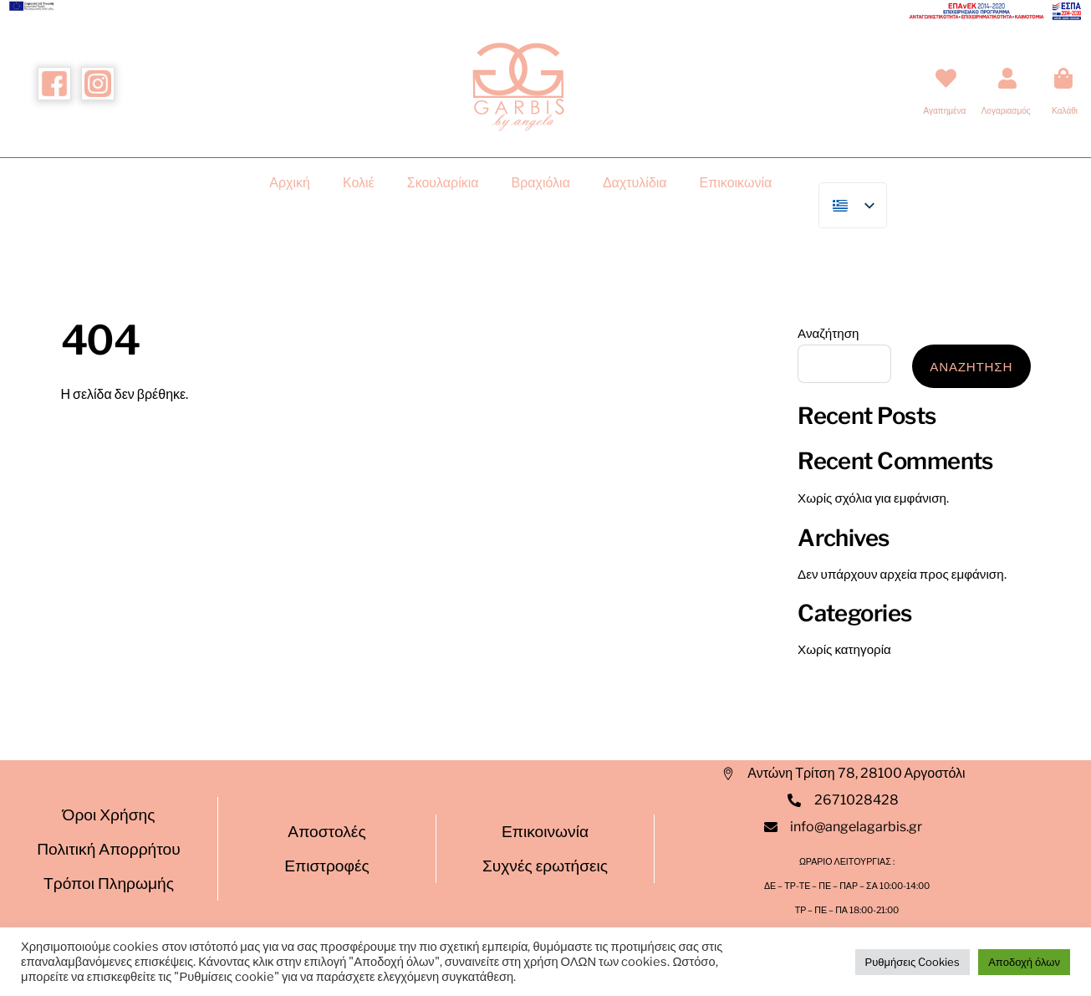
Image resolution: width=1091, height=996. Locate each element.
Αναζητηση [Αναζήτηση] (971, 367)
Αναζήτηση (828, 333)
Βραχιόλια (541, 183)
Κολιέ (359, 183)
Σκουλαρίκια (443, 183)
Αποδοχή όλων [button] (1024, 961)
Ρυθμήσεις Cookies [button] (913, 961)
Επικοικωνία (736, 183)
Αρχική (289, 183)
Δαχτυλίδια (635, 183)
